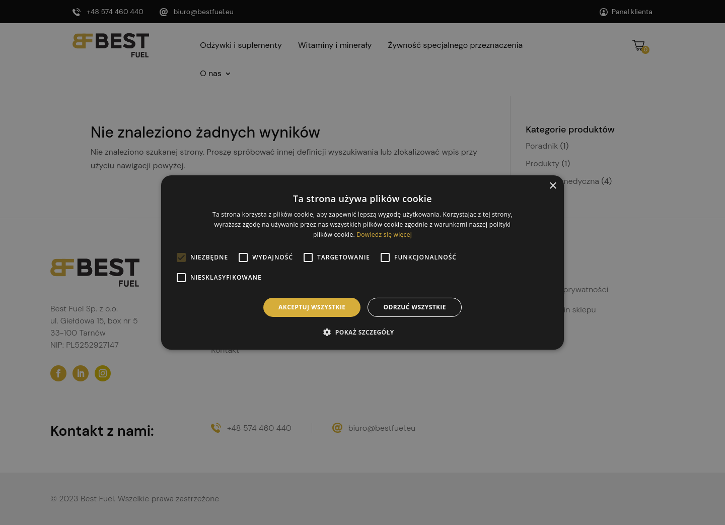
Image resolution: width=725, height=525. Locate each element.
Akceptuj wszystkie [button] (311, 307)
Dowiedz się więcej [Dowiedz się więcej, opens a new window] (384, 234)
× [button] (552, 186)
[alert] (362, 262)
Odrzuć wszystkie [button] (414, 307)
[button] (362, 332)
